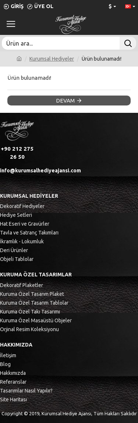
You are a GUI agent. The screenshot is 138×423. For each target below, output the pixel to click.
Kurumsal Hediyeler (51, 59)
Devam (65, 100)
